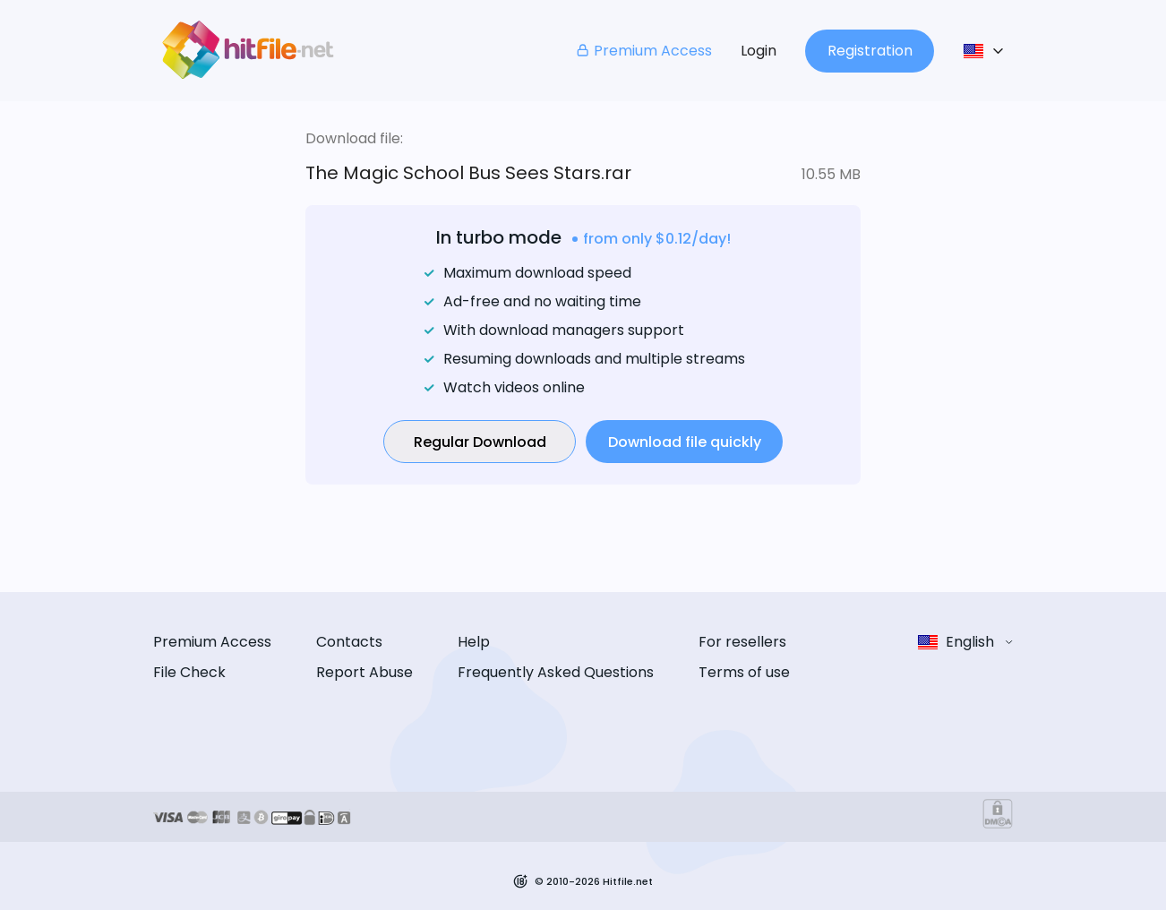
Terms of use (744, 672)
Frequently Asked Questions (556, 672)
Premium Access (643, 50)
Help (474, 641)
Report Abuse (364, 672)
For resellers (742, 641)
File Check (189, 672)
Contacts (349, 641)
